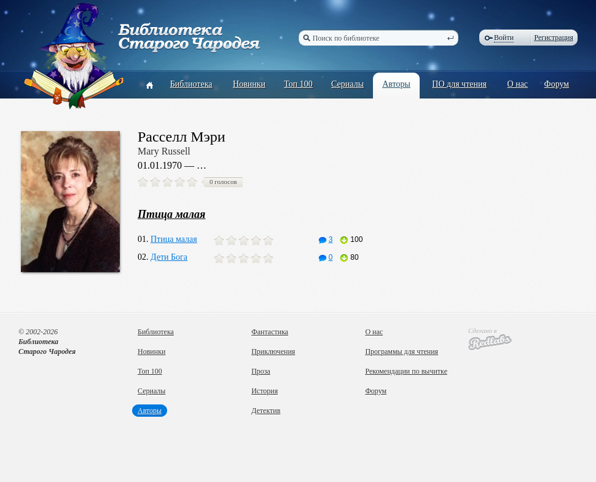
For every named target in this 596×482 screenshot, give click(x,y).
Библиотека (191, 84)
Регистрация (553, 37)
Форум (557, 84)
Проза (260, 371)
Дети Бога (169, 257)
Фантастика (269, 331)
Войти (504, 37)
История (264, 391)
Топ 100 (298, 84)
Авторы (396, 84)
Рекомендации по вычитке (406, 371)
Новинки (249, 84)
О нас (518, 84)
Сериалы (347, 84)
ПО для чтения (459, 84)
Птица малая (174, 239)
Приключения (273, 351)
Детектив (265, 410)
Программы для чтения (401, 351)
